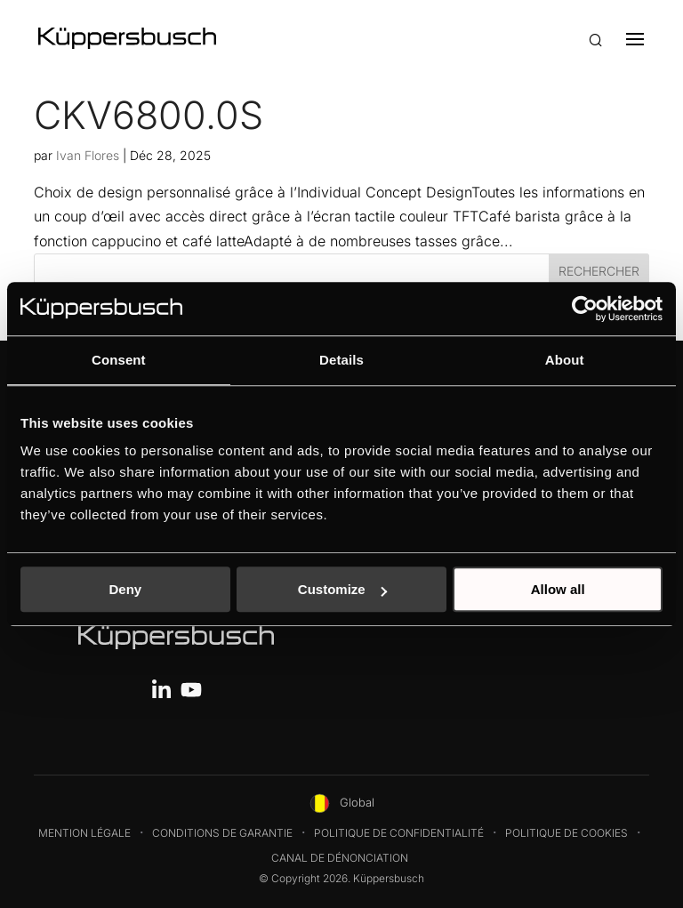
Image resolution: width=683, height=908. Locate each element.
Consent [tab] (119, 359)
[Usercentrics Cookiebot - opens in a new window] (585, 308)
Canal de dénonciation (339, 857)
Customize (342, 589)
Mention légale (84, 833)
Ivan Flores (87, 155)
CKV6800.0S (148, 115)
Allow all (558, 589)
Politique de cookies (566, 833)
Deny (124, 589)
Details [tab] (341, 359)
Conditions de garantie (222, 833)
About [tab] (564, 359)
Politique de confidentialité (399, 833)
